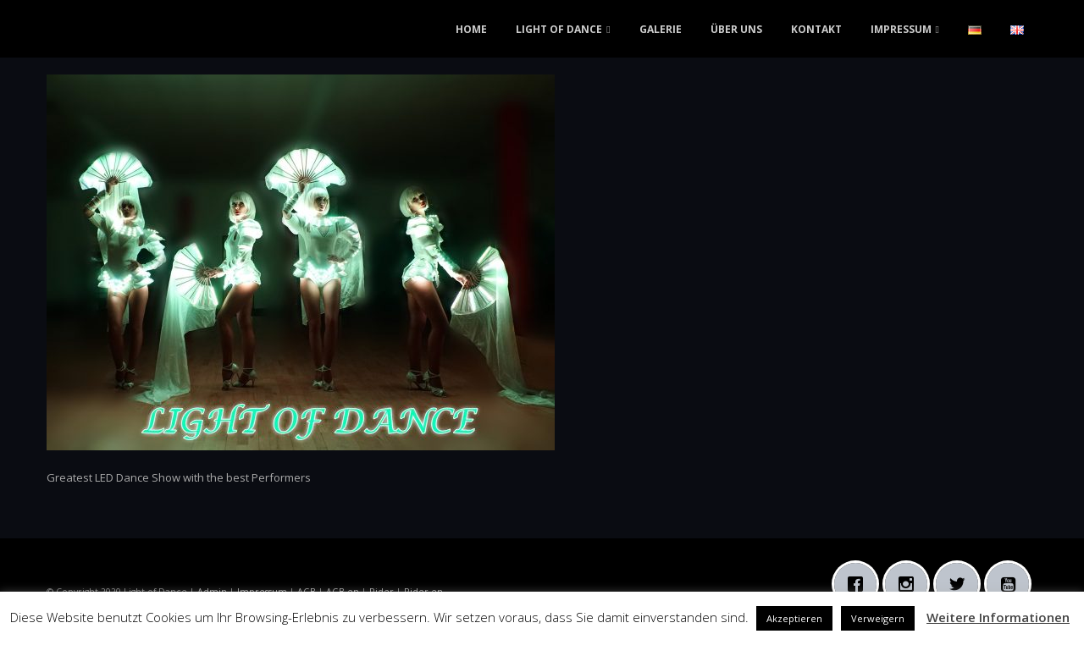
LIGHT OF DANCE (559, 29)
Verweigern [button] (877, 618)
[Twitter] (961, 584)
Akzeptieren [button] (794, 618)
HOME (471, 29)
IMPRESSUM (901, 29)
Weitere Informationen (998, 617)
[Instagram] (910, 584)
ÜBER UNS (736, 29)
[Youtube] (1012, 584)
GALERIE (660, 29)
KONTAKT (816, 29)
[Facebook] (859, 584)
